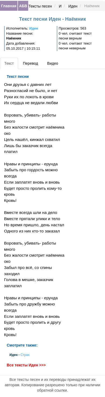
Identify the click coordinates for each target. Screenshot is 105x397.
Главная (8, 6)
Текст (9, 63)
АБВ (23, 6)
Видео (52, 63)
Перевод (30, 63)
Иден (73, 6)
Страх (25, 355)
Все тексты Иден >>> (26, 365)
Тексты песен (40, 6)
